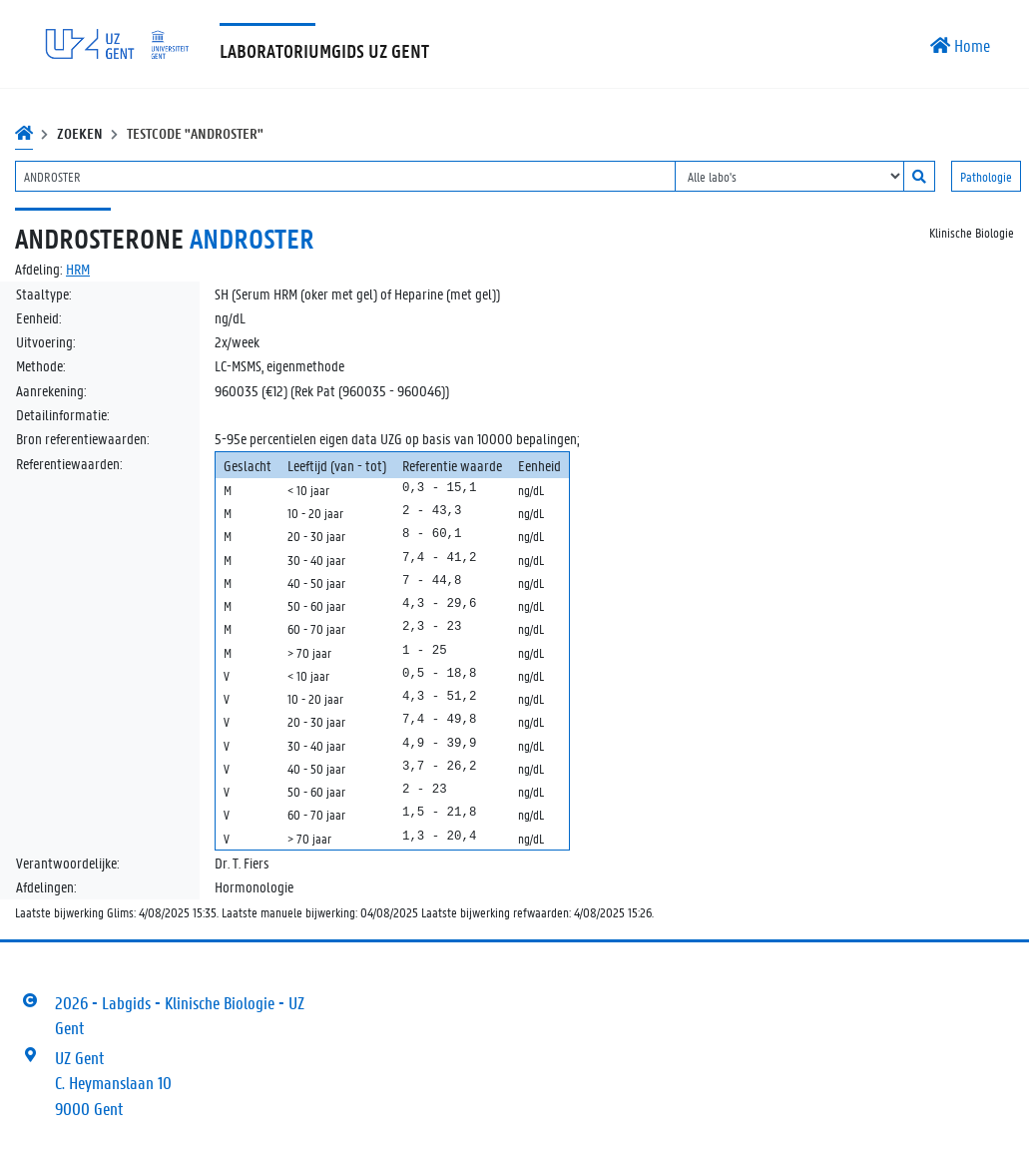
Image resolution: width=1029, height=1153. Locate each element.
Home (960, 45)
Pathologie (986, 176)
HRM (78, 269)
